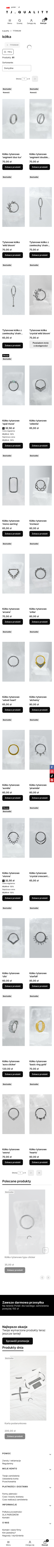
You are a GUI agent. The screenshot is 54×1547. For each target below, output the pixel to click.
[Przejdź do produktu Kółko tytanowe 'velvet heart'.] (13, 661)
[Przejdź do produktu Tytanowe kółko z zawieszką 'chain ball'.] (13, 295)
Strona (18, 79)
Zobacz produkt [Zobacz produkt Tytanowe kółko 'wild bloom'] (12, 255)
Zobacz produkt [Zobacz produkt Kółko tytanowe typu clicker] (15, 1270)
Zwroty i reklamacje (11, 1460)
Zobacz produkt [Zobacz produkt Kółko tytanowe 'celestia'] (40, 445)
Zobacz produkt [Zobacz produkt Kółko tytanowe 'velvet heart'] (12, 710)
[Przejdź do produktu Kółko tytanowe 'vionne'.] (13, 837)
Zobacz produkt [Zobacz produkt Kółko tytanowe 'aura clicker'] (12, 1074)
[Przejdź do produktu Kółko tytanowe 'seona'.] (13, 1114)
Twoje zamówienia (10, 1476)
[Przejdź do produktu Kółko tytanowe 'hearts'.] (40, 1114)
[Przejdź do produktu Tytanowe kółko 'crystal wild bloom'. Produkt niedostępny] (40, 295)
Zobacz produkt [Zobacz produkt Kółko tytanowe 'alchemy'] (40, 710)
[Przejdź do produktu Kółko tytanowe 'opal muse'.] (13, 385)
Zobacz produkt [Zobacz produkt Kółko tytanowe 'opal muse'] (12, 445)
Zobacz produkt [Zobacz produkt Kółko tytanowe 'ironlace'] (40, 533)
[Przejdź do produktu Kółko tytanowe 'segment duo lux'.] (13, 118)
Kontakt (6, 1517)
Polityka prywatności (12, 1512)
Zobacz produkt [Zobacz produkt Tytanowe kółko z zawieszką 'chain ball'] (12, 345)
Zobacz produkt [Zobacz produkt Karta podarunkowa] (15, 1436)
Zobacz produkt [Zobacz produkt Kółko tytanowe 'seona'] (12, 1162)
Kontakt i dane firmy (11, 1530)
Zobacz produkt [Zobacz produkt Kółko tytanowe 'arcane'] (12, 622)
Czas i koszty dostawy (13, 1496)
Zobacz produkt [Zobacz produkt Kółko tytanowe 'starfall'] (40, 986)
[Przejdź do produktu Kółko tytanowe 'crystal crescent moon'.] (40, 837)
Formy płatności (9, 1494)
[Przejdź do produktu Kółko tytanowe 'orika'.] (40, 573)
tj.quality (5, 31)
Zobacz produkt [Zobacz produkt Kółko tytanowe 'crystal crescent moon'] (40, 898)
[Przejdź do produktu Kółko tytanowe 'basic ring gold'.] (40, 1026)
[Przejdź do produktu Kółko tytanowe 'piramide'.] (40, 749)
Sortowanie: (7, 62)
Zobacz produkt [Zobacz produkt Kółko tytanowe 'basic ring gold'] (40, 1074)
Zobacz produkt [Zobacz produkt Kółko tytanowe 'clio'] (12, 986)
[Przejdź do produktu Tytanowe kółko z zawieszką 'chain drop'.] (40, 207)
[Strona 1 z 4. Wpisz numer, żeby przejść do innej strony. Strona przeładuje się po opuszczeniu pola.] (24, 78)
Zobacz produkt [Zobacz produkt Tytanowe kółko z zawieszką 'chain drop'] (40, 255)
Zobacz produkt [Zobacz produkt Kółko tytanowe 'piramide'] (40, 798)
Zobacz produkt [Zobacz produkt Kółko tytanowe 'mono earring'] (12, 533)
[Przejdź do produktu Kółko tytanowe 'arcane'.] (13, 573)
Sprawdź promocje (17, 1340)
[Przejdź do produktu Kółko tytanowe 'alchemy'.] (40, 661)
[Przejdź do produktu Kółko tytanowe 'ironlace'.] (40, 485)
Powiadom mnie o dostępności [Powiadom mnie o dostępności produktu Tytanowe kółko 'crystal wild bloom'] (40, 344)
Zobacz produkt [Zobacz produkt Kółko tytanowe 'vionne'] (12, 898)
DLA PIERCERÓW (10, 1514)
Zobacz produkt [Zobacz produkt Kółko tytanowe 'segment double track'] (40, 167)
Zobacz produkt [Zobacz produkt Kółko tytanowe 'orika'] (40, 622)
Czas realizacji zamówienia (15, 1499)
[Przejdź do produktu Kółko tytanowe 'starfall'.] (40, 938)
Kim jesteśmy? (9, 1532)
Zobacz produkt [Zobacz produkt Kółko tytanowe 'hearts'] (40, 1162)
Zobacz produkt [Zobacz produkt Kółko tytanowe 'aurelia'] (12, 798)
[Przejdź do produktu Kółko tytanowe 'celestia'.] (40, 385)
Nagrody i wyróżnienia (12, 1535)
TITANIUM (17, 31)
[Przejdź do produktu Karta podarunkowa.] (28, 1388)
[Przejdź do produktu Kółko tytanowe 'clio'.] (13, 938)
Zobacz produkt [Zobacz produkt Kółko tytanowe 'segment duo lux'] (12, 167)
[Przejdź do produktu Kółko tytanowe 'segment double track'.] (40, 118)
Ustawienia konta (10, 1478)
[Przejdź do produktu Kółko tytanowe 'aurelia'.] (13, 749)
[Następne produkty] (31, 1173)
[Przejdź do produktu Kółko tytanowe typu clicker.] (27, 1222)
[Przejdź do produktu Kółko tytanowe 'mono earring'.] (13, 485)
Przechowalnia (9, 1481)
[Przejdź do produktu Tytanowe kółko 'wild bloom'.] (13, 207)
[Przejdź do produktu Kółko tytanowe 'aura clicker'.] (13, 1026)
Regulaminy (7, 1463)
